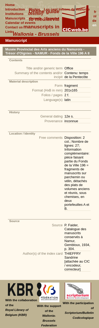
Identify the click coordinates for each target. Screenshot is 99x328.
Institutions (14, 14)
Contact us (14, 27)
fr (95, 12)
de (94, 21)
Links (9, 32)
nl (94, 16)
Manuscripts (15, 18)
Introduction (15, 9)
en (94, 25)
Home (10, 5)
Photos (34, 9)
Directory (35, 14)
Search (35, 18)
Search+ (52, 18)
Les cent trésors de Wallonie (66, 9)
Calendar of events (20, 23)
